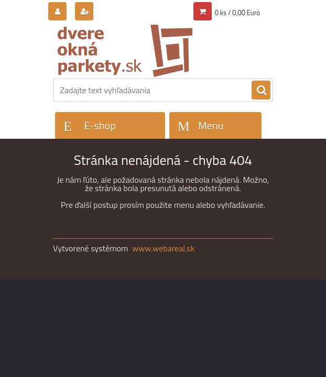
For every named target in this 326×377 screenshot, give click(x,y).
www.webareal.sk (163, 248)
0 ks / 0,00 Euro (237, 12)
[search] (261, 91)
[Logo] (125, 51)
